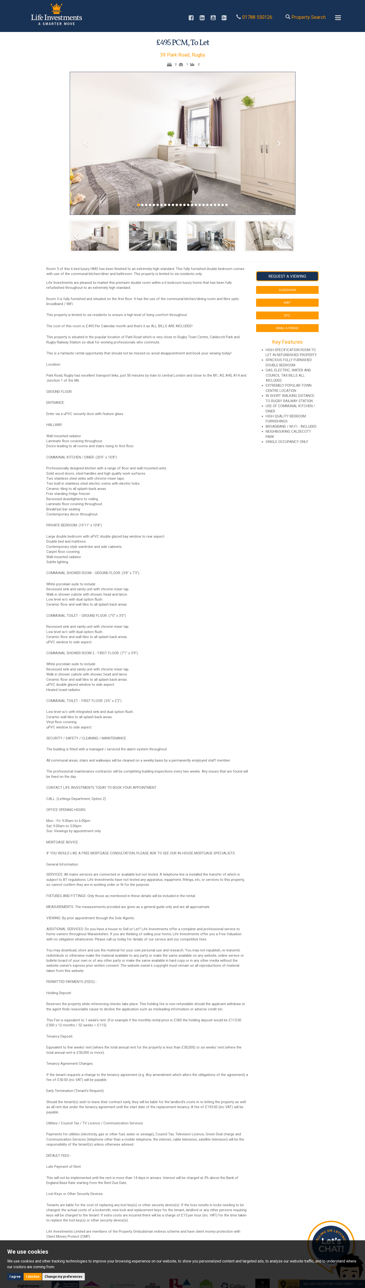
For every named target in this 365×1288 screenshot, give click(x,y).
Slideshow (287, 290)
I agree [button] (15, 1276)
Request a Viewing (287, 276)
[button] (87, 143)
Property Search (308, 17)
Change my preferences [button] (63, 1276)
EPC (287, 315)
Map (287, 302)
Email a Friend (287, 328)
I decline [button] (32, 1276)
